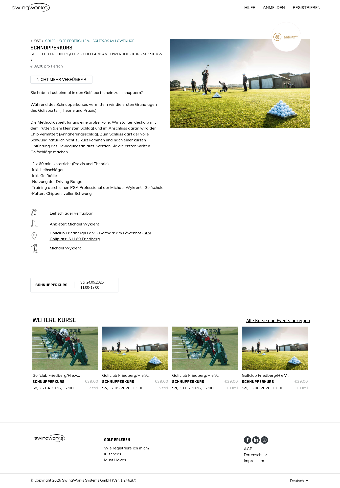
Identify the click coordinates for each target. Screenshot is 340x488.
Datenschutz (255, 454)
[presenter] (300, 481)
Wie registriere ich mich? (126, 447)
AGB (248, 448)
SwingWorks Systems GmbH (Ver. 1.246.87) (99, 480)
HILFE (249, 7)
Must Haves (115, 459)
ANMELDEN (274, 7)
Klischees (112, 453)
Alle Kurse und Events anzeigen (278, 320)
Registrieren (306, 7)
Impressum (254, 460)
